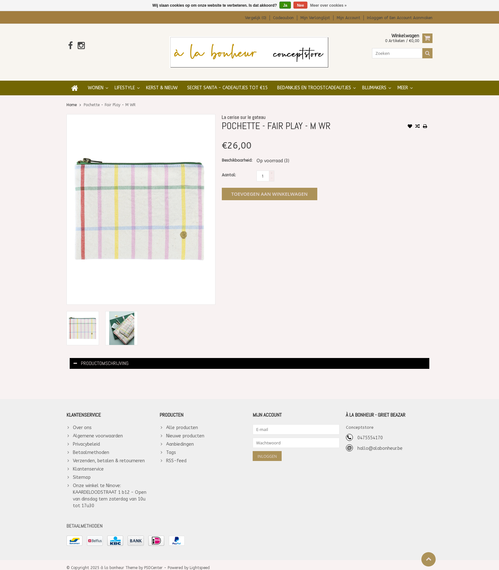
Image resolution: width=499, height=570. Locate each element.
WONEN (95, 81)
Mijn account (348, 18)
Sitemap (82, 471)
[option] (82, 322)
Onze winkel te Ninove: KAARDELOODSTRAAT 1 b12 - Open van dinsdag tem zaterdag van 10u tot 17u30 (109, 489)
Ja (285, 5)
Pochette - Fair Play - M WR (110, 99)
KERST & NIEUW (162, 81)
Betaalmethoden (91, 446)
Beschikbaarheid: (237, 154)
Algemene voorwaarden (98, 430)
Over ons (82, 421)
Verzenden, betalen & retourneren (109, 454)
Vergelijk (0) (255, 18)
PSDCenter (153, 562)
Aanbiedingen (180, 438)
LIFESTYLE (125, 81)
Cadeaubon (283, 18)
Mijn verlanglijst (315, 18)
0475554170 (370, 432)
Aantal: (229, 169)
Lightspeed (200, 562)
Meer (402, 81)
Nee (300, 5)
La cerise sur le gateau (244, 111)
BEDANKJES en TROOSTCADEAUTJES (314, 81)
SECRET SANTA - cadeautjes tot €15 (227, 81)
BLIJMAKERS (374, 81)
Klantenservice (88, 463)
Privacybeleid (86, 438)
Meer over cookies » (328, 5)
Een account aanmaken (411, 18)
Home (72, 99)
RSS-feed (176, 454)
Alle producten (182, 421)
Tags (171, 446)
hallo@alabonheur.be (380, 442)
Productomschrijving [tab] (101, 357)
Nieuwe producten (185, 430)
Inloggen (375, 18)
